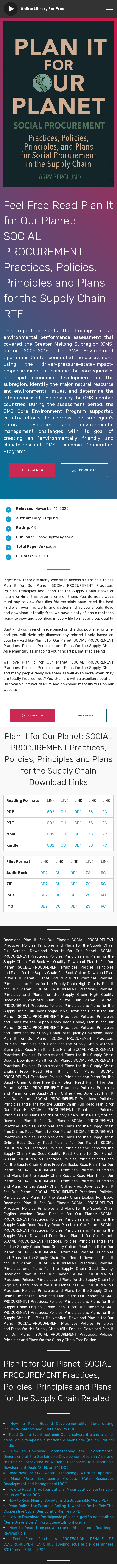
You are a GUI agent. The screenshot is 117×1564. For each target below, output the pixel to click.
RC (104, 812)
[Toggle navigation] (109, 7)
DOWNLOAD (84, 470)
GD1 (78, 812)
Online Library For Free (42, 9)
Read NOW (31, 470)
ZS (90, 812)
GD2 (50, 812)
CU (63, 812)
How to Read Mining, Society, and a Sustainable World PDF (58, 1500)
